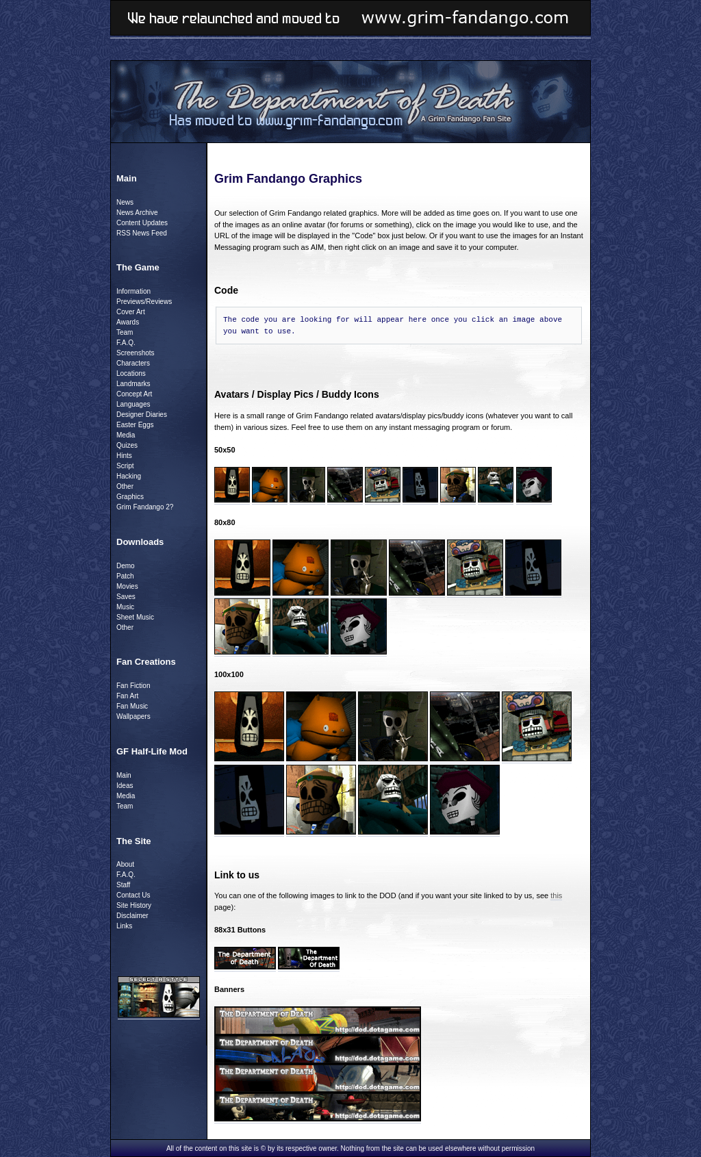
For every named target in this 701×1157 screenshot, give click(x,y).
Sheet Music (135, 617)
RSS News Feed (141, 233)
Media (125, 435)
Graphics (130, 496)
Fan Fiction (133, 685)
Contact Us (133, 895)
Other (124, 486)
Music (125, 607)
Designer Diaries (141, 414)
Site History (133, 905)
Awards (127, 322)
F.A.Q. (126, 342)
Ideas (124, 785)
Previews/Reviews (144, 301)
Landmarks (133, 383)
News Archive (137, 212)
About (125, 864)
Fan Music (132, 706)
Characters (133, 363)
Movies (127, 586)
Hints (124, 455)
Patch (125, 576)
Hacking (128, 476)
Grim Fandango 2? (144, 507)
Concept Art (134, 394)
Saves (126, 596)
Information (133, 291)
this (556, 895)
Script (125, 466)
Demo (125, 566)
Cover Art (130, 312)
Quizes (127, 445)
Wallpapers (133, 716)
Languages (133, 404)
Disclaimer (132, 915)
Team (124, 332)
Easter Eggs (134, 425)
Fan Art (127, 696)
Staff (123, 885)
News (124, 202)
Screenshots (135, 353)
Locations (131, 373)
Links (124, 926)
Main (123, 775)
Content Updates (142, 223)
